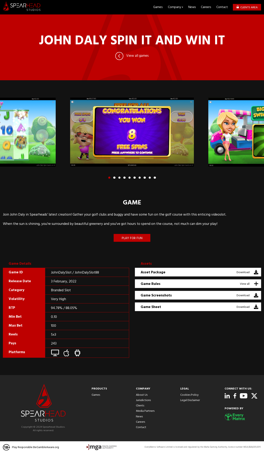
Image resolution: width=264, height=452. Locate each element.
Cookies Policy (189, 395)
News (192, 7)
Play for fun (132, 238)
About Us (141, 395)
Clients (140, 405)
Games (158, 7)
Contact (222, 7)
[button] (109, 178)
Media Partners (145, 411)
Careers (206, 7)
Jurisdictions (143, 400)
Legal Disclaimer (190, 400)
